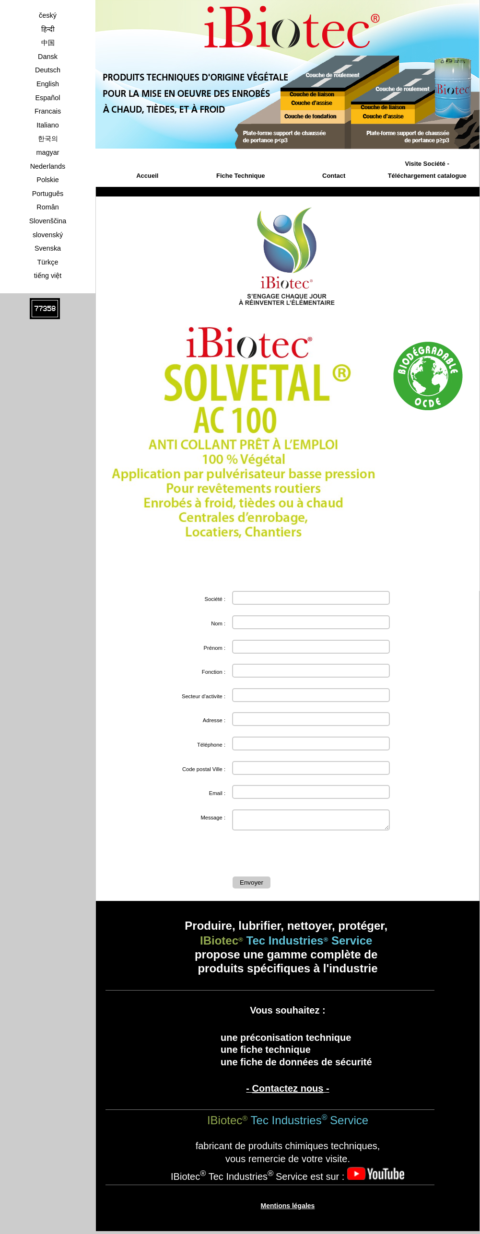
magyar (47, 152)
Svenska (48, 248)
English (47, 84)
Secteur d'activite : (203, 696)
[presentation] (305, 855)
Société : (214, 599)
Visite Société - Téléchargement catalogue (427, 170)
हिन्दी (48, 29)
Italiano (47, 125)
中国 (48, 42)
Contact (333, 175)
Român (47, 207)
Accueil (147, 175)
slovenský (48, 235)
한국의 (48, 138)
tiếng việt (48, 275)
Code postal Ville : (203, 769)
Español (47, 98)
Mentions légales (288, 1208)
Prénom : (214, 648)
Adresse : (214, 720)
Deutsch (47, 70)
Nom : (218, 623)
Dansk (48, 56)
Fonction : (213, 672)
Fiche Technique (240, 175)
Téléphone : (211, 745)
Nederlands (48, 166)
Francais (48, 111)
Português (48, 193)
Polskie (47, 180)
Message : (212, 817)
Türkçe (48, 262)
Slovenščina (48, 221)
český (48, 15)
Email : (217, 793)
